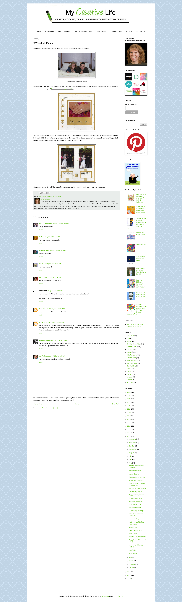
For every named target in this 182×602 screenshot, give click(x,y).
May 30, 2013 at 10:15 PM (57, 309)
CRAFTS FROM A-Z (64, 31)
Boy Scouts (130, 336)
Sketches (130, 380)
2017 (129, 423)
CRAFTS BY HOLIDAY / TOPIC (83, 31)
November (132, 443)
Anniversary (43, 196)
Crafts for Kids (131, 347)
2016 (129, 426)
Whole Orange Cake (135, 498)
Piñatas (129, 372)
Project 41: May (134, 519)
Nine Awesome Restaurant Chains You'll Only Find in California (141, 198)
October (132, 446)
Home (77, 404)
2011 (129, 575)
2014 (129, 433)
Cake (128, 338)
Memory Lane (131, 358)
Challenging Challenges (136, 511)
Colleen (41, 237)
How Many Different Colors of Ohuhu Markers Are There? (141, 284)
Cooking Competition (134, 344)
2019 (129, 416)
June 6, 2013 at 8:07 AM (57, 356)
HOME (39, 31)
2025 (129, 395)
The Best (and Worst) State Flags (140, 258)
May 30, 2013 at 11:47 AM (52, 277)
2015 (129, 429)
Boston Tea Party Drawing (141, 234)
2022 (129, 406)
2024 (129, 399)
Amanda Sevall (44, 340)
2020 (129, 412)
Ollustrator (105, 596)
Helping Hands (133, 527)
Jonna (41, 277)
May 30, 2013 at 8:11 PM (56, 291)
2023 (129, 402)
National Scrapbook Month (137, 537)
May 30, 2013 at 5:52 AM (53, 237)
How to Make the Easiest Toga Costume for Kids (141, 271)
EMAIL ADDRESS (130, 105)
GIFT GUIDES (140, 31)
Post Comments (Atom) (50, 408)
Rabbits (129, 374)
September (133, 449)
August (131, 453)
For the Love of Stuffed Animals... (136, 523)
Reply (40, 230)
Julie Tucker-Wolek (45, 223)
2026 (129, 392)
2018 (129, 419)
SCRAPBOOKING (101, 31)
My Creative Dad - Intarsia (137, 489)
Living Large (133, 533)
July (130, 456)
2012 (129, 572)
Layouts (49, 196)
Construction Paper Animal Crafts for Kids (141, 294)
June (130, 460)
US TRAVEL (129, 31)
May (130, 463)
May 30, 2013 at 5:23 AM (61, 223)
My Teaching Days (132, 361)
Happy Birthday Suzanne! (137, 495)
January (131, 568)
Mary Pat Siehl (44, 250)
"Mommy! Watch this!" (136, 501)
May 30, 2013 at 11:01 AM (52, 264)
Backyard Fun (133, 553)
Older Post (115, 404)
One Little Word (132, 363)
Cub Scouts (130, 349)
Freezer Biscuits (134, 474)
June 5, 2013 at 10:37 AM (58, 340)
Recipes (129, 377)
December (132, 439)
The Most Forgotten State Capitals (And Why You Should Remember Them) (137, 309)
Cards (129, 341)
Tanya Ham (43, 322)
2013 (129, 436)
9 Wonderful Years (135, 471)
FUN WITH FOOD (116, 31)
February (132, 564)
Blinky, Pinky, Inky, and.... (137, 492)
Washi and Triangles (135, 507)
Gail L (41, 264)
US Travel (130, 383)
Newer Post (38, 404)
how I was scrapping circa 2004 (62, 89)
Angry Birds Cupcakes (136, 480)
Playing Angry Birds (135, 530)
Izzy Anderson (44, 356)
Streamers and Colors (136, 504)
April (130, 557)
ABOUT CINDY (50, 31)
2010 (129, 579)
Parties (129, 369)
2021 (129, 409)
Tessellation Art (141, 244)
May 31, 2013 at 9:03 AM (56, 322)
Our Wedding (57, 196)
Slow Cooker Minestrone (137, 477)
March (131, 561)
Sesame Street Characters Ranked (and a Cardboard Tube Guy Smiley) (136, 223)
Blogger (120, 596)
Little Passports (132, 355)
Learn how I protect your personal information (135, 325)
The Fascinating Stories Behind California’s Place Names (141, 209)
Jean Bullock (43, 309)
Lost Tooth (132, 550)
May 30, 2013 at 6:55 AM (58, 250)
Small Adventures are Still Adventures (137, 484)
